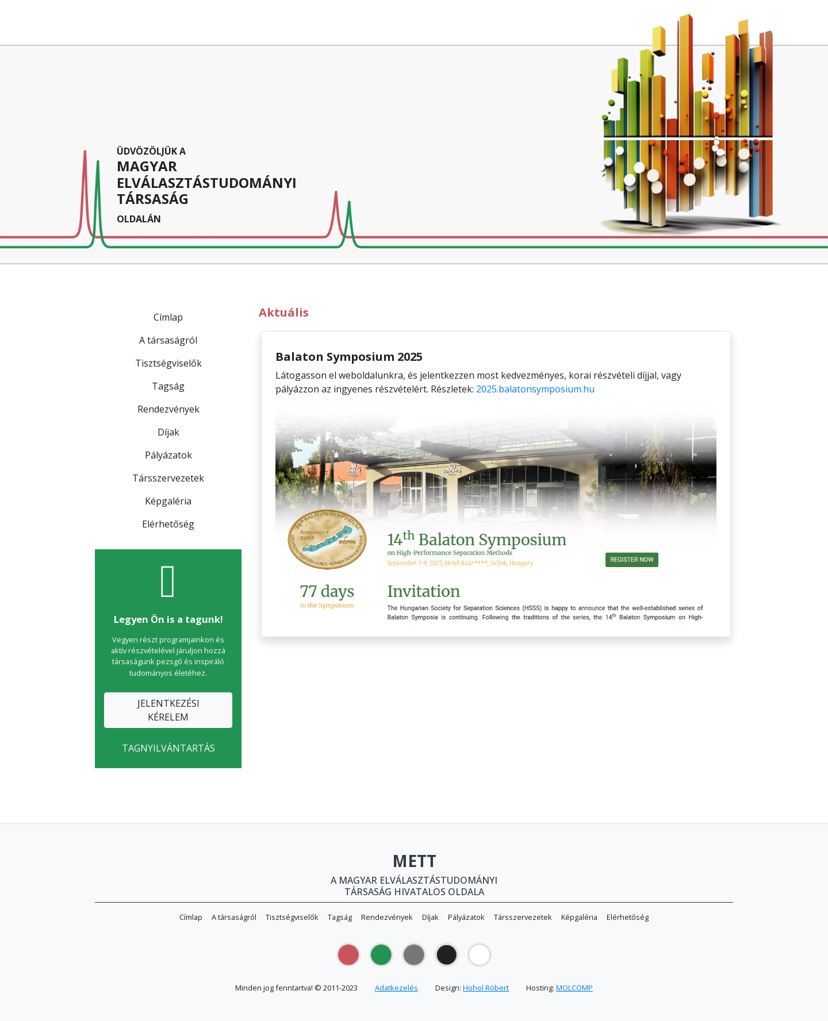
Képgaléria (168, 501)
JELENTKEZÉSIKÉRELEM (168, 710)
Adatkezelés (396, 988)
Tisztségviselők (168, 363)
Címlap (168, 317)
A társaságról (168, 340)
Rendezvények (168, 409)
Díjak (168, 432)
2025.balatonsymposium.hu (535, 389)
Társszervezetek (168, 478)
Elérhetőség (168, 524)
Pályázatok (168, 455)
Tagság (168, 386)
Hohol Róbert (486, 988)
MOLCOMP (574, 988)
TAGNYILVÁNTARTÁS (168, 748)
